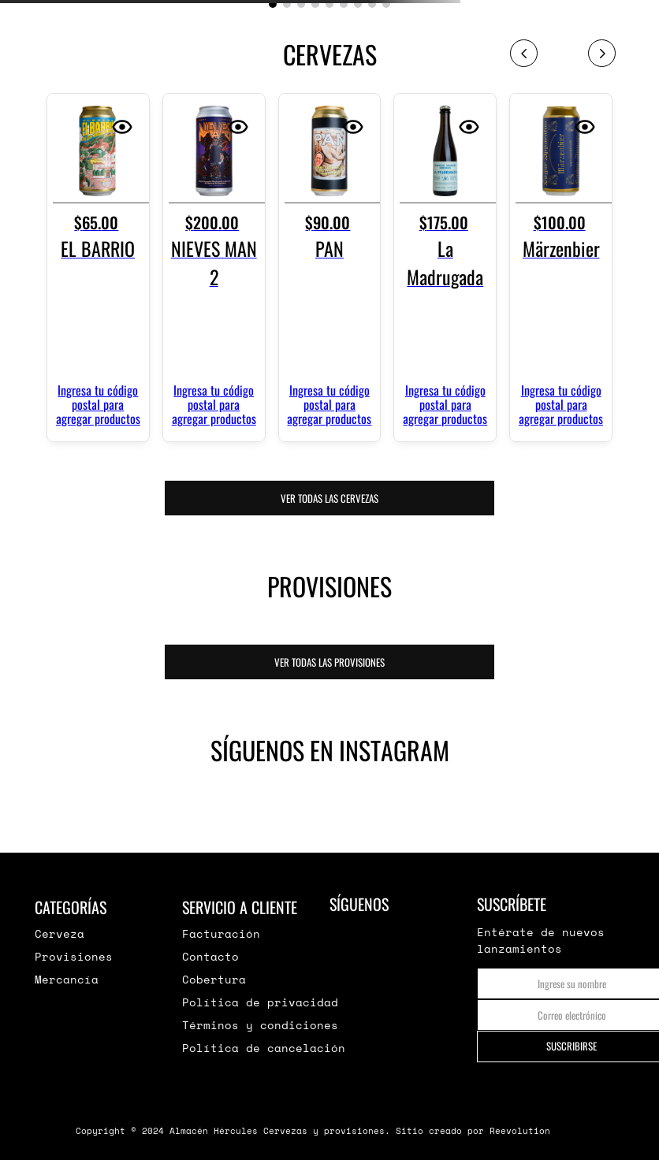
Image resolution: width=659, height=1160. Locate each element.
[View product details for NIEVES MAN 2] (214, 267)
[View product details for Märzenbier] (561, 267)
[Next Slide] (602, 53)
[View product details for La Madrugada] (445, 267)
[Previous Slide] (524, 53)
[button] (273, 4)
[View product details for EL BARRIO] (98, 267)
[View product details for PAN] (330, 267)
